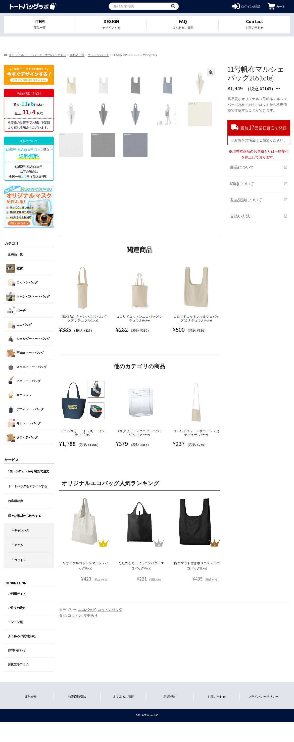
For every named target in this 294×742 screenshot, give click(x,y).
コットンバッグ (98, 55)
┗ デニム (17, 545)
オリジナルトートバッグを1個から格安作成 (33, 6)
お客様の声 (15, 501)
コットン (75, 662)
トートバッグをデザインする (27, 486)
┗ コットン (18, 560)
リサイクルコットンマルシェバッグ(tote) (85, 612)
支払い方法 (259, 216)
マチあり (90, 662)
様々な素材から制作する (24, 516)
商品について (259, 167)
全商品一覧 (76, 55)
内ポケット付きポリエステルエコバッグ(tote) (197, 612)
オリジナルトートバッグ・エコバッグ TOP (37, 55)
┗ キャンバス (20, 530)
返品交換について (259, 200)
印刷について (259, 184)
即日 (18, 113)
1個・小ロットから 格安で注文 (28, 471)
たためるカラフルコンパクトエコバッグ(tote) (141, 612)
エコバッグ (87, 656)
